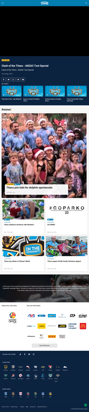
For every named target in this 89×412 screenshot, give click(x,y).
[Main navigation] (3, 3)
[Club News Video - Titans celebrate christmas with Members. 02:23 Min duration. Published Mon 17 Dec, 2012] (23, 217)
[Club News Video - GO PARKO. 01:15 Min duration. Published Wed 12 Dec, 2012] (66, 217)
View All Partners (44, 345)
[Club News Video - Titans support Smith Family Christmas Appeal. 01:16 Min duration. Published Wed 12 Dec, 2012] (66, 253)
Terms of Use (5, 406)
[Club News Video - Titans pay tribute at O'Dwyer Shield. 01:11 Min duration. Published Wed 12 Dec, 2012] (23, 253)
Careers (22, 406)
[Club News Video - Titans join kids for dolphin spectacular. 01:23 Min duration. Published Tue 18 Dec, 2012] (44, 155)
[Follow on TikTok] (20, 354)
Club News (5, 60)
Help (27, 406)
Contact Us (33, 406)
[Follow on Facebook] (25, 354)
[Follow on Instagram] (33, 354)
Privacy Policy (14, 406)
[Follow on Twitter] (29, 354)
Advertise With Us (42, 406)
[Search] (86, 3)
